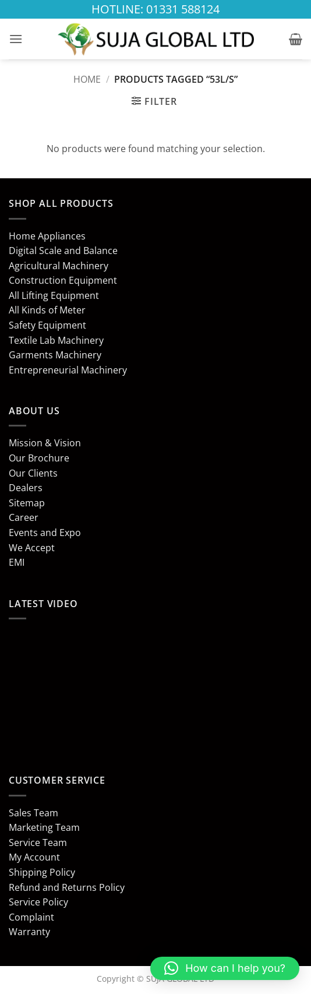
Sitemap (27, 502)
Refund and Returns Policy (67, 887)
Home (87, 79)
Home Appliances (47, 236)
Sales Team (33, 812)
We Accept (32, 547)
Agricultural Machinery (58, 265)
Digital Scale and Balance (63, 250)
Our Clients (33, 473)
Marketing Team (44, 827)
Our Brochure (39, 458)
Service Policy (38, 902)
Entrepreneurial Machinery (68, 370)
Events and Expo (45, 532)
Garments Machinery (55, 354)
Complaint (31, 917)
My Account (34, 857)
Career (23, 517)
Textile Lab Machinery (56, 340)
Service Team (38, 842)
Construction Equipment (63, 280)
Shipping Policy (42, 872)
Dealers (26, 487)
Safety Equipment (47, 325)
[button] (16, 38)
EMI (16, 562)
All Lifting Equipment (54, 295)
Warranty (29, 931)
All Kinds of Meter (47, 310)
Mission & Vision (45, 442)
